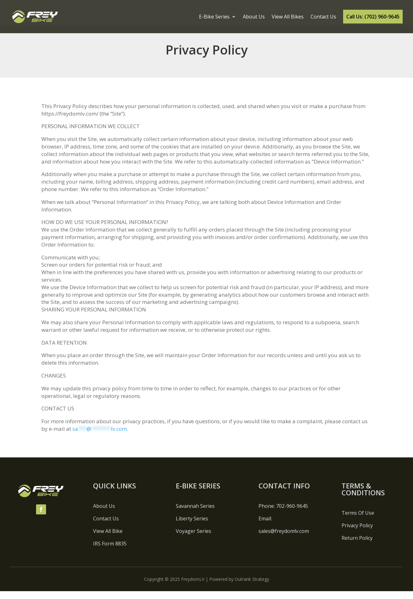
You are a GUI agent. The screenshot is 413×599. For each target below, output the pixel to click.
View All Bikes (288, 16)
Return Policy (357, 545)
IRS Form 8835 (110, 551)
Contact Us (323, 16)
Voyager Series (193, 538)
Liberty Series (192, 526)
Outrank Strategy (252, 587)
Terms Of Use (358, 520)
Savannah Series (195, 513)
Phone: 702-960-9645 (283, 513)
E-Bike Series (214, 16)
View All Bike (108, 538)
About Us (254, 16)
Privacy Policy (357, 533)
